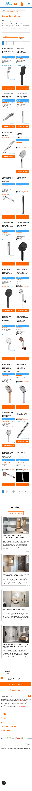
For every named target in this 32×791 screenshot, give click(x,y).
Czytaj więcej (6, 30)
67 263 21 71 (9, 673)
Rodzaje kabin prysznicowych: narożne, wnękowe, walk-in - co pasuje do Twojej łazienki (16, 646)
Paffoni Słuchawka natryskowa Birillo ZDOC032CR (7, 134)
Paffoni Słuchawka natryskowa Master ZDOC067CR (21, 414)
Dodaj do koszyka (9, 88)
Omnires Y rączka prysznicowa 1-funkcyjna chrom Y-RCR (22, 178)
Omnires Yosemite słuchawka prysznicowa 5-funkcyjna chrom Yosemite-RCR (21, 134)
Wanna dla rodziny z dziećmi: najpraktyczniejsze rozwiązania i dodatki (13, 537)
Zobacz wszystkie (16, 513)
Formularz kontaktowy (15, 684)
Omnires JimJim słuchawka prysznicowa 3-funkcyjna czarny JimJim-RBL (21, 51)
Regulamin (19, 700)
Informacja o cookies (6, 748)
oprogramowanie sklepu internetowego (21, 748)
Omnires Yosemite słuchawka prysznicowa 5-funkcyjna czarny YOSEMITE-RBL (7, 272)
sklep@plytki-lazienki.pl (12, 679)
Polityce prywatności (20, 706)
